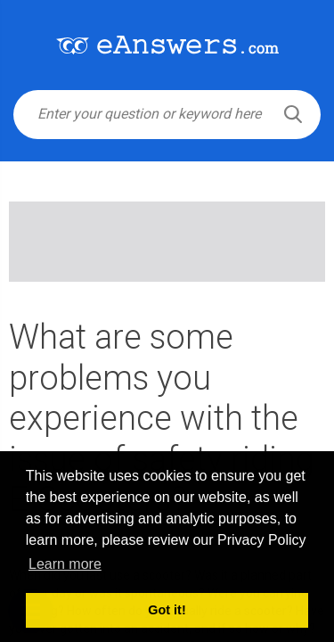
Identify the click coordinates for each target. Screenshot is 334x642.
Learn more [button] (65, 564)
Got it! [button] (166, 610)
